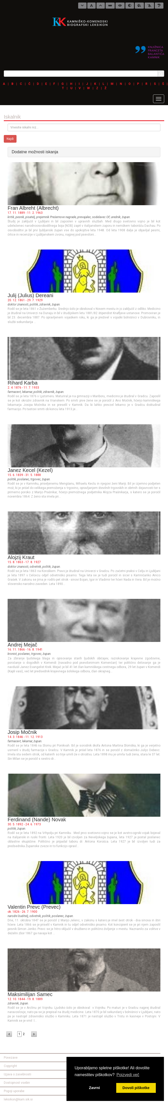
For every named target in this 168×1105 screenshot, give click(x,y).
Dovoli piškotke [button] (136, 1088)
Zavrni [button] (94, 1088)
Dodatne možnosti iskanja (35, 152)
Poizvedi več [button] (127, 1075)
